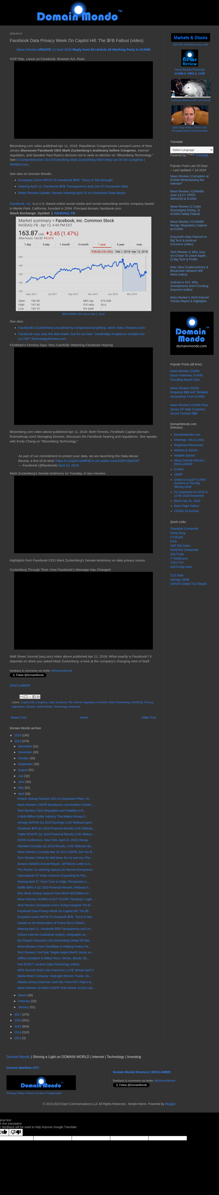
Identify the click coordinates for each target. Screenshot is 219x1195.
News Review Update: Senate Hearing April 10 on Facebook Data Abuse (72, 193)
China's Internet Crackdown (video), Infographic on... (52, 934)
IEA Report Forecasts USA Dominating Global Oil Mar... (54, 940)
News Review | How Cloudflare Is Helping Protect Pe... (54, 946)
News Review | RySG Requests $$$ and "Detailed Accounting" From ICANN (189, 392)
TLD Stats (177, 575)
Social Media (44, 706)
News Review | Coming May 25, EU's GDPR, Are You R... (56, 852)
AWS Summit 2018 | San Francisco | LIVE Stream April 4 (55, 970)
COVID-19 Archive (186, 511)
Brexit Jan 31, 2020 (187, 501)
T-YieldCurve (179, 558)
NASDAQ (137, 702)
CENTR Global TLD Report (188, 583)
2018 (18, 741)
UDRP (178, 474)
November (25, 752)
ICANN (179, 469)
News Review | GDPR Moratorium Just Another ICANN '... (56, 804)
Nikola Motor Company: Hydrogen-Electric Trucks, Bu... (54, 976)
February (24, 1001)
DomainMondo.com (187, 434)
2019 (18, 735)
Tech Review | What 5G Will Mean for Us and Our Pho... (55, 858)
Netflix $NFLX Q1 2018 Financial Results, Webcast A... (54, 887)
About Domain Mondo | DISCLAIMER (189, 462)
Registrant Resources (188, 445)
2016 (18, 1020)
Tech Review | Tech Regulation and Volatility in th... (51, 810)
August (23, 770)
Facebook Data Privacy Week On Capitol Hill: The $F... (54, 911)
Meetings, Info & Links (189, 440)
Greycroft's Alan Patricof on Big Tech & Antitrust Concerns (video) (188, 240)
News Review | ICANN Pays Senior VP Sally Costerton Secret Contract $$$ (189, 409)
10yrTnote (177, 554)
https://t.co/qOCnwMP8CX (75, 461)
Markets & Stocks (186, 450)
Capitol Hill (27, 702)
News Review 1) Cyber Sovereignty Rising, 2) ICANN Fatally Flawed (185, 210)
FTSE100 (176, 537)
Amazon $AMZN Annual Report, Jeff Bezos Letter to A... (55, 864)
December (25, 746)
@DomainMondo (61, 670)
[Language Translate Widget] (191, 150)
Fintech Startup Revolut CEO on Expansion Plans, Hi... (54, 798)
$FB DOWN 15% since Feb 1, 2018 (83, 314)
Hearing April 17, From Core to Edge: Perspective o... (53, 881)
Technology (60, 706)
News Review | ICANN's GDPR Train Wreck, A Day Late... (56, 988)
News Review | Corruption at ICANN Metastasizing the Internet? (189, 179)
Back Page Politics (186, 506)
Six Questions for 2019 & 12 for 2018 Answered (191, 493)
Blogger (170, 1104)
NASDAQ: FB (64, 213)
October (24, 758)
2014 (18, 1032)
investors (102, 702)
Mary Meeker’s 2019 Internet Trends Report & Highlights (189, 299)
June (21, 782)
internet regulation (84, 702)
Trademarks (54, 1093)
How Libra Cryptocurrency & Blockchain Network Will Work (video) (189, 270)
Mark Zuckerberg (119, 702)
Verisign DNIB (179, 579)
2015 (18, 1026)
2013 (18, 1038)
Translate (197, 155)
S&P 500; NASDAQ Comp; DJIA (190, 44)
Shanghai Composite (184, 528)
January (24, 1007)
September (26, 764)
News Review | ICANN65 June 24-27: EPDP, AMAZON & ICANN (187, 195)
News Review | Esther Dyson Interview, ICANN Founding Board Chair (186, 375)
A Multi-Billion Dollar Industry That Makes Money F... (52, 816)
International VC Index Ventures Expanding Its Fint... (52, 875)
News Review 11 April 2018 (83, 49)
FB (70, 702)
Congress (41, 702)
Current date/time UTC (23, 1067)
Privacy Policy (16, 1093)
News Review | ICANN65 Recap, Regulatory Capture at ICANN (188, 225)
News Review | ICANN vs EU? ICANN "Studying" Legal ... (56, 899)
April (21, 793)
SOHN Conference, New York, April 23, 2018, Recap (52, 840)
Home (84, 717)
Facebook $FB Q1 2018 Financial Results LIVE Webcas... (56, 828)
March (22, 995)
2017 (18, 1014)
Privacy (148, 702)
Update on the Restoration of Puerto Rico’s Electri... (52, 923)
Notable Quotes (184, 455)
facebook (61, 702)
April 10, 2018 (68, 465)
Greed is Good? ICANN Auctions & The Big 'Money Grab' (190, 483)
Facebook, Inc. (21, 203)
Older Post (149, 717)
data (51, 702)
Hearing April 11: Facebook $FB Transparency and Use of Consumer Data (73, 186)
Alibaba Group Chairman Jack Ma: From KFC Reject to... (55, 982)
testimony (74, 706)
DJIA (173, 541)
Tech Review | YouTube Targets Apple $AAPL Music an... (55, 952)
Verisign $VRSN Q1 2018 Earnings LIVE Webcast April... (55, 822)
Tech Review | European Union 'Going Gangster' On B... (55, 905)
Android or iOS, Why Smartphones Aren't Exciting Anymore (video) (189, 286)
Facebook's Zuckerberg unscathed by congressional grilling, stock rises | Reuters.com (81, 327)
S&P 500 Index (180, 545)
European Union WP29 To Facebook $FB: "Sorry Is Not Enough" (66, 180)
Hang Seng (177, 533)
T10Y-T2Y (177, 562)
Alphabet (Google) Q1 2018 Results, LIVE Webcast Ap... (55, 846)
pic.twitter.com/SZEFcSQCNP (117, 461)
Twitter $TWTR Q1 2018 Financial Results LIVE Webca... (55, 834)
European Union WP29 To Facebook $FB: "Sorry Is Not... (55, 917)
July (21, 776)
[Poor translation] (16, 1132)
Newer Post (18, 717)
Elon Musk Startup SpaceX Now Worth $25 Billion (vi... (54, 893)
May (21, 787)
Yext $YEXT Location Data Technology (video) (48, 964)
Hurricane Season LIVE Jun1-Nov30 (190, 100)
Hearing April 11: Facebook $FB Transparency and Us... (55, 929)
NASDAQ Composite (184, 550)
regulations (18, 706)
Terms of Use (35, 1093)
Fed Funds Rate (181, 567)
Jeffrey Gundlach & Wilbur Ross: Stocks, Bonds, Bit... (53, 958)
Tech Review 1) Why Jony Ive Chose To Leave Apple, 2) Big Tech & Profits (188, 255)
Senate (30, 706)
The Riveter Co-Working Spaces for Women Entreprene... (56, 869)
